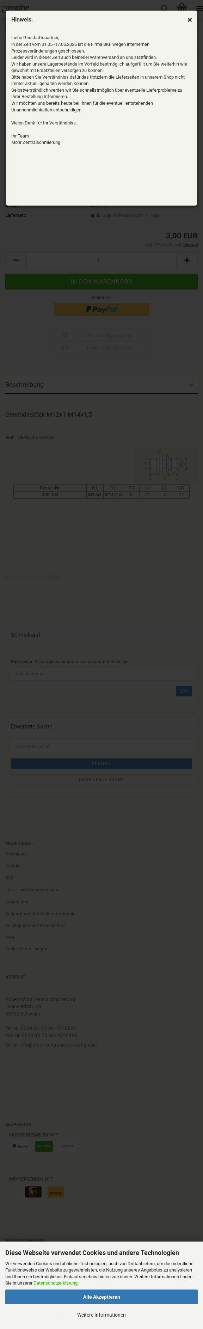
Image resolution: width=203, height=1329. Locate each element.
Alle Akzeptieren (101, 1297)
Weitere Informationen (101, 1315)
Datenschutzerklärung (55, 1283)
